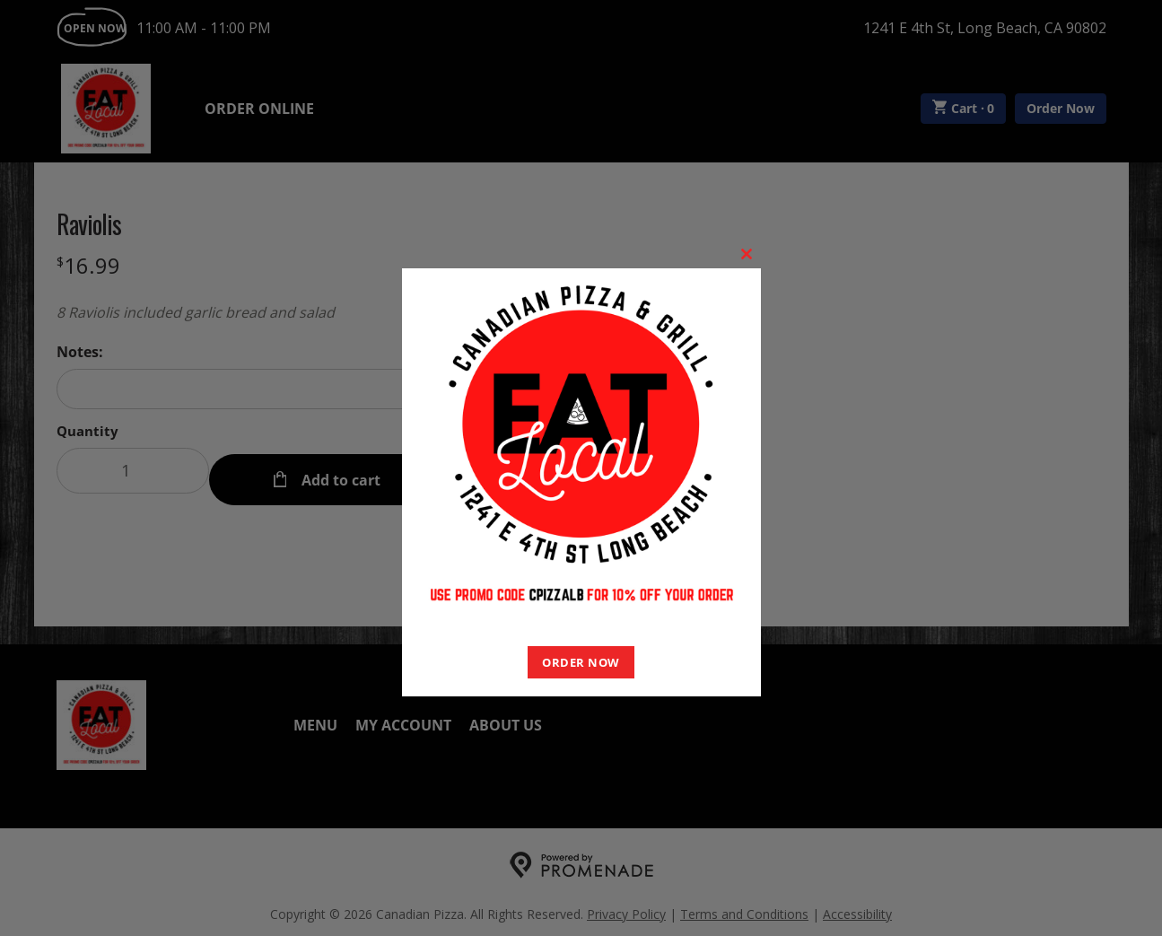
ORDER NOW (581, 662)
